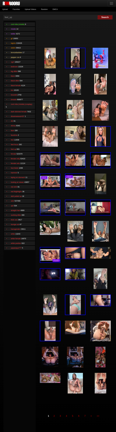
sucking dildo (16, 215)
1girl (12, 62)
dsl (12, 121)
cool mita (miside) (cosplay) (21, 104)
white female (16, 239)
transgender (15, 229)
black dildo (15, 81)
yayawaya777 (16, 248)
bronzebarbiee (16, 52)
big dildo (14, 71)
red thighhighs (16, 191)
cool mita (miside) (18, 24)
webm (13, 48)
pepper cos (15, 57)
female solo (15, 163)
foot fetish (15, 168)
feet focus (15, 144)
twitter (13, 34)
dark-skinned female (19, 112)
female (13, 154)
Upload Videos (30, 9)
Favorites (16, 9)
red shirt (14, 187)
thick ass (14, 220)
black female (16, 85)
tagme (13, 43)
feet (12, 140)
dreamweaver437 (17, 116)
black (13, 76)
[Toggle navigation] (111, 3)
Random (44, 9)
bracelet (14, 95)
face (12, 130)
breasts (14, 99)
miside (13, 29)
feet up (13, 149)
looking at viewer (17, 182)
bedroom (14, 67)
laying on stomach (18, 177)
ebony (13, 126)
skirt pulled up (16, 196)
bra (12, 90)
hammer (14, 173)
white (13, 234)
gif (12, 38)
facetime (14, 135)
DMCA (55, 9)
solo (12, 201)
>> (98, 416)
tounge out (15, 224)
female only (15, 159)
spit (12, 206)
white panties (16, 243)
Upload (5, 9)
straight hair (15, 210)
